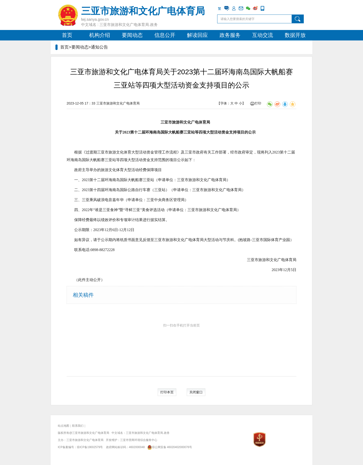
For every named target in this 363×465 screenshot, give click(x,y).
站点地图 (63, 425)
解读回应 (197, 35)
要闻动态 (132, 35)
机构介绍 (99, 35)
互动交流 (262, 35)
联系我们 (77, 425)
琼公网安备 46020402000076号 (169, 447)
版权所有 (63, 433)
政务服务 (230, 35)
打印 (255, 103)
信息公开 (164, 35)
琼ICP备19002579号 (90, 447)
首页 (67, 35)
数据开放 (295, 35)
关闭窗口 (196, 392)
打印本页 (167, 392)
